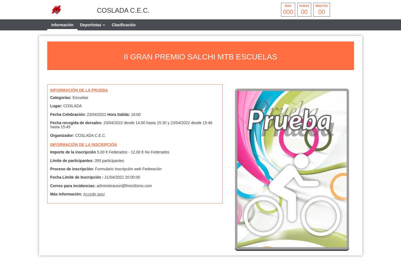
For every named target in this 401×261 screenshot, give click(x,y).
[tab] (93, 25)
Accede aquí (94, 194)
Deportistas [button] (92, 25)
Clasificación (123, 25)
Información (62, 25)
